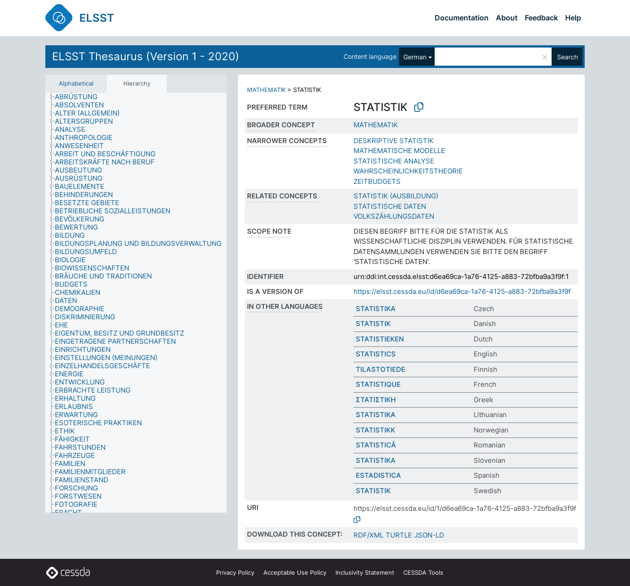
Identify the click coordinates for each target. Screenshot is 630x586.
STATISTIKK (375, 430)
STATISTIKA (376, 308)
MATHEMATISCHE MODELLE (399, 150)
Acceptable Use (294, 572)
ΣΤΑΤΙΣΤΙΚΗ (376, 399)
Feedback (541, 17)
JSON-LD (429, 535)
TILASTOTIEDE (380, 369)
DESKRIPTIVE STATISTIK (394, 140)
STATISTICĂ (376, 445)
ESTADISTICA (378, 475)
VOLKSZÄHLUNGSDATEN (394, 216)
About (507, 17)
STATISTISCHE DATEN (390, 206)
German (414, 57)
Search (567, 57)
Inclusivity (364, 572)
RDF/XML (368, 535)
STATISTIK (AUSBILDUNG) (396, 196)
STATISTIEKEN (380, 339)
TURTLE (399, 535)
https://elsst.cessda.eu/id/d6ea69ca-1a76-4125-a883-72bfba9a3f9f (462, 291)
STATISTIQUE (378, 384)
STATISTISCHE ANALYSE (394, 161)
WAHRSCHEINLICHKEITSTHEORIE (408, 171)
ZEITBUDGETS (377, 181)
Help (573, 17)
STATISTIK (373, 323)
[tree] (136, 303)
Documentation (462, 17)
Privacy (235, 572)
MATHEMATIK (266, 89)
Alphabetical (76, 83)
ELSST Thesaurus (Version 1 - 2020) (145, 56)
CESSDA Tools (423, 572)
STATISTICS (376, 354)
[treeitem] (80, 97)
